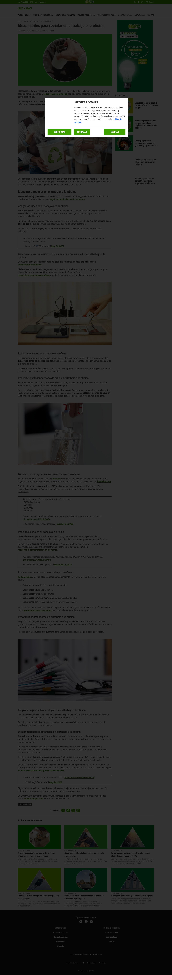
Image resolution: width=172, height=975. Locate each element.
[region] (86, 118)
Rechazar (82, 132)
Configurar (59, 132)
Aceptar (115, 132)
